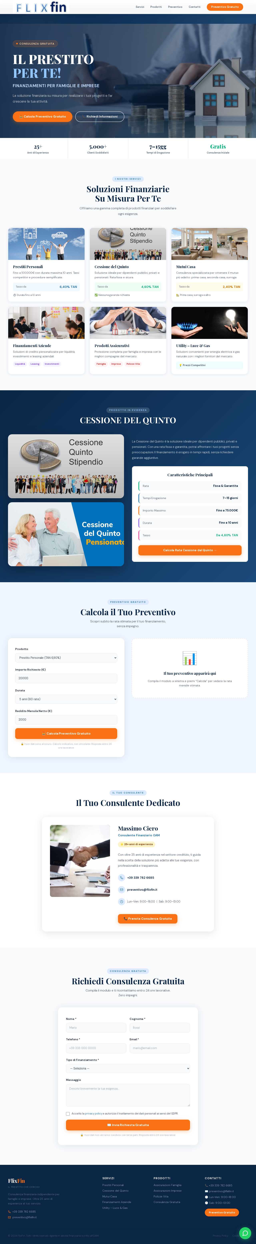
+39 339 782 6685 (140, 878)
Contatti (194, 7)
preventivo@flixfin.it (142, 890)
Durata (20, 690)
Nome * (71, 1019)
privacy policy (93, 1113)
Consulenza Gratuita (167, 1202)
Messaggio (73, 1080)
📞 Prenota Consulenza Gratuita (148, 919)
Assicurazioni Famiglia (167, 1185)
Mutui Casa (109, 1196)
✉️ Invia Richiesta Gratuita (128, 1125)
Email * (134, 1039)
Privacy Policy (221, 1235)
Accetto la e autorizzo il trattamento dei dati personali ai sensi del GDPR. (125, 1113)
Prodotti (156, 7)
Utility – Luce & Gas (115, 1208)
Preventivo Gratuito (225, 7)
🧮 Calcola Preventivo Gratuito (42, 117)
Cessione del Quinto (115, 1190)
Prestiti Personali (113, 1185)
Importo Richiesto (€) (30, 669)
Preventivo (175, 7)
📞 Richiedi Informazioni (100, 117)
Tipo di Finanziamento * (82, 1060)
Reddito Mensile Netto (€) (33, 711)
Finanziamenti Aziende (116, 1202)
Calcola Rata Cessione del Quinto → (190, 550)
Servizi (140, 7)
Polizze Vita (161, 1196)
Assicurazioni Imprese (168, 1190)
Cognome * (137, 1019)
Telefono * (73, 1039)
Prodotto (21, 649)
